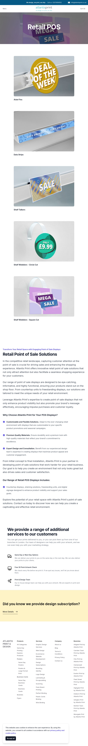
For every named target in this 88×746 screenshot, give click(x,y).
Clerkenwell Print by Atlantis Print (79, 667)
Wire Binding (40, 702)
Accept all (11, 738)
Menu (4, 9)
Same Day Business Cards (21, 682)
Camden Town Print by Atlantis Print (79, 653)
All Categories (22, 644)
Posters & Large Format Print (23, 670)
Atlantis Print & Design (8, 644)
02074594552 (57, 2)
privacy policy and (57, 730)
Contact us (58, 661)
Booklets (20, 695)
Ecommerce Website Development (40, 656)
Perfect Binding (41, 693)
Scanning (39, 684)
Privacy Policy (60, 657)
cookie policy (11, 733)
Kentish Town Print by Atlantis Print (79, 708)
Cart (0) (82, 9)
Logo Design (40, 674)
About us (58, 644)
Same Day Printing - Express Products (20, 651)
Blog (56, 648)
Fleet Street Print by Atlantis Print (79, 681)
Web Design (40, 650)
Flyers (19, 698)
